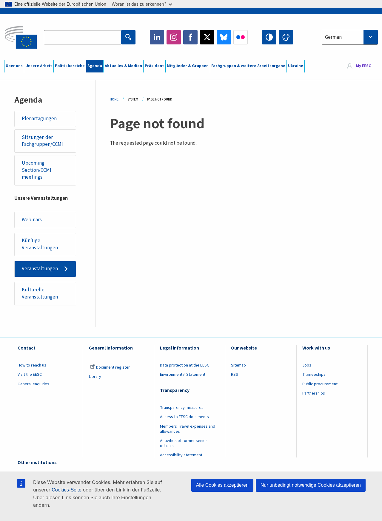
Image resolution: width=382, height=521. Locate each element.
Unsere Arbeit (38, 66)
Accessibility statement (181, 455)
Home (114, 99)
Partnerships (313, 393)
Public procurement (320, 384)
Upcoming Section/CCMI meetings (36, 170)
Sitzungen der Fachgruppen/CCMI (42, 141)
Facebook (190, 37)
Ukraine (295, 66)
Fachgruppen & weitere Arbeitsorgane (248, 66)
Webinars (32, 219)
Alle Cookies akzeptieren (222, 485)
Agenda (94, 66)
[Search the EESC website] (82, 37)
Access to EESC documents (184, 417)
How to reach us (32, 365)
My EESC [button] (363, 66)
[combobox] (350, 37)
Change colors (286, 37)
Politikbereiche (70, 66)
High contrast (269, 37)
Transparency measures (182, 408)
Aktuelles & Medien (123, 66)
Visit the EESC (30, 375)
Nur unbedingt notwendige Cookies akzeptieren (311, 485)
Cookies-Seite (66, 489)
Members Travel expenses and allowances (187, 429)
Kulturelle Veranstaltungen (40, 293)
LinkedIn (157, 37)
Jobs (306, 365)
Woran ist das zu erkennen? (142, 4)
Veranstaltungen (40, 268)
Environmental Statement (182, 375)
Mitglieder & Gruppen (188, 66)
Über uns (14, 66)
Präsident (154, 66)
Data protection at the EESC (184, 365)
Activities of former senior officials (183, 443)
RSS (234, 375)
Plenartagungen (39, 118)
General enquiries (33, 384)
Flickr (240, 37)
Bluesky (224, 37)
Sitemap (238, 365)
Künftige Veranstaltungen (40, 244)
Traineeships (314, 375)
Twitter (207, 37)
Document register (110, 367)
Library (95, 377)
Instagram (174, 37)
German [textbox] (333, 37)
